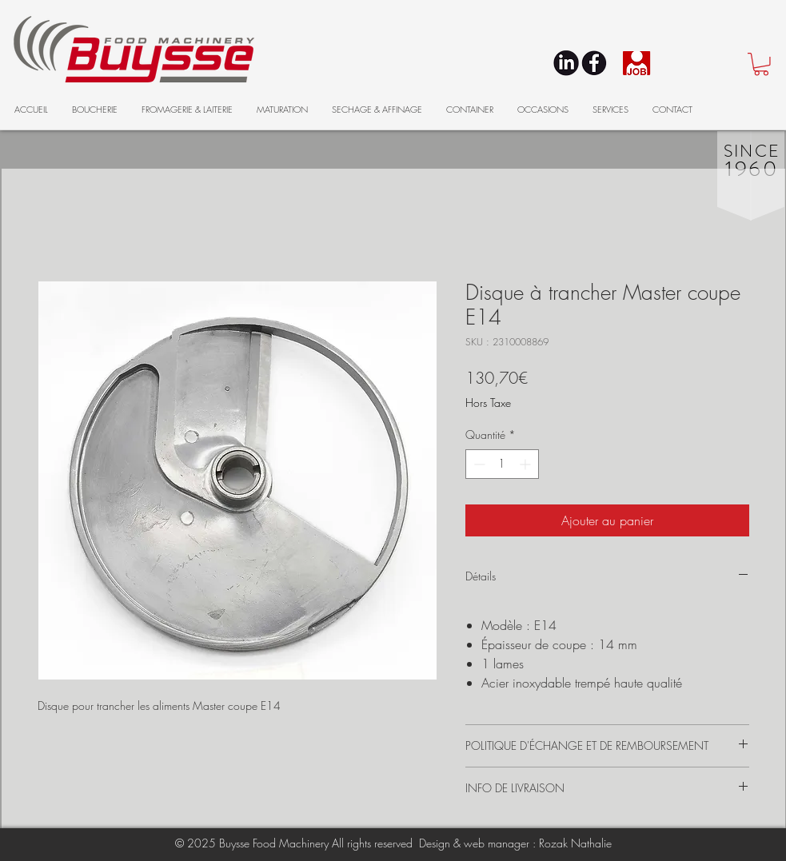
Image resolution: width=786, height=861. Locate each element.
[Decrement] (478, 464)
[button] (761, 64)
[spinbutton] (502, 464)
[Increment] (527, 464)
